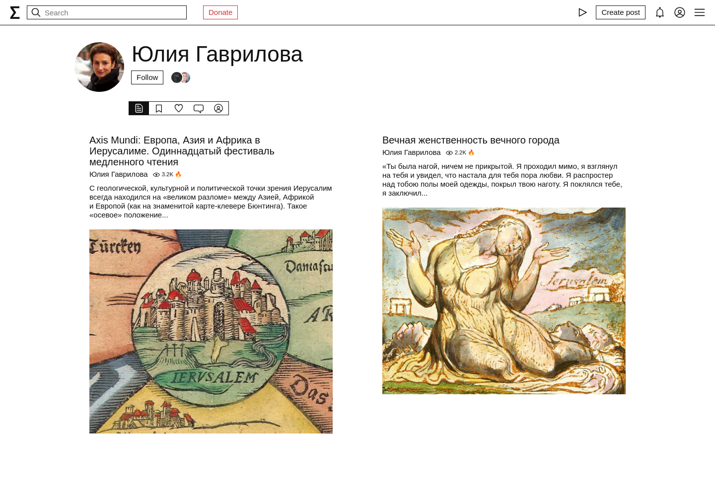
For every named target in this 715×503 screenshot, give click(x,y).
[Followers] (180, 77)
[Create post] (620, 12)
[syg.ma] (15, 12)
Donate (220, 12)
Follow (147, 77)
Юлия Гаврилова (118, 174)
